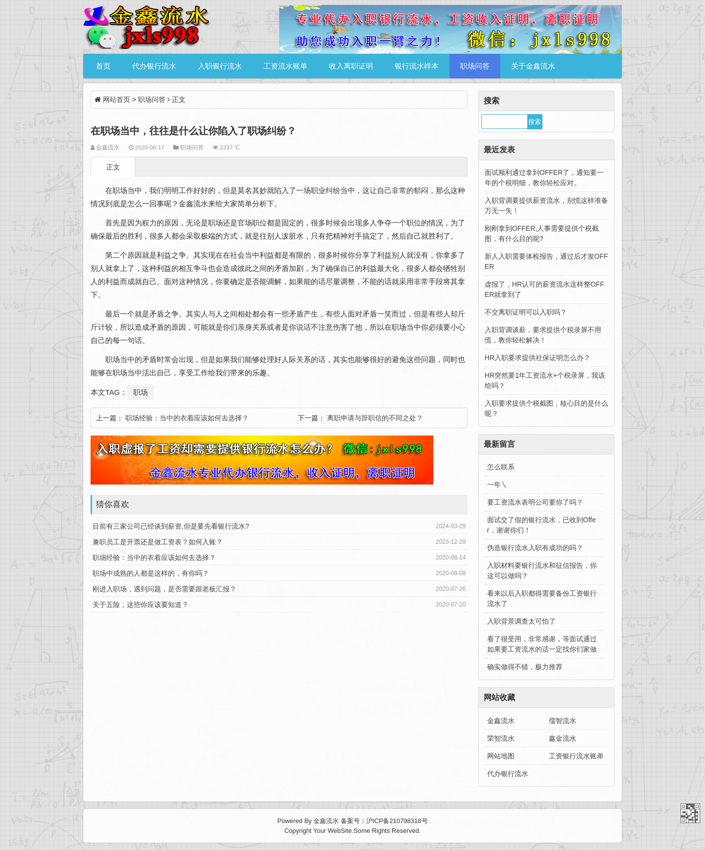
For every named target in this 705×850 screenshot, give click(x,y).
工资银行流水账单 (576, 756)
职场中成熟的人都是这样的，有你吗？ (151, 573)
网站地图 (501, 756)
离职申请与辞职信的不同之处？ (375, 418)
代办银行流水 (154, 66)
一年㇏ (497, 484)
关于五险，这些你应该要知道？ (140, 604)
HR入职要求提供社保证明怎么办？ (537, 358)
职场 (140, 392)
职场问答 (475, 66)
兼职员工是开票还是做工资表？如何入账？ (158, 542)
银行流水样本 (417, 66)
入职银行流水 (220, 66)
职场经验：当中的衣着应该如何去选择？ (187, 418)
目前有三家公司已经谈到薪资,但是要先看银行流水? (171, 526)
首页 (103, 66)
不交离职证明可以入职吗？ (526, 312)
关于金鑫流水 (533, 66)
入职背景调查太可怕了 (521, 621)
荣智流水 (501, 738)
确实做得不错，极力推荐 (525, 667)
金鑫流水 (501, 721)
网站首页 (116, 99)
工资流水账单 (285, 66)
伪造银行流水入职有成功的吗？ (535, 548)
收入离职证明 (351, 66)
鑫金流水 (562, 738)
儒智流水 (562, 721)
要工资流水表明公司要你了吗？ (535, 502)
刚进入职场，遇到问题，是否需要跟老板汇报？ (164, 589)
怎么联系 (501, 467)
